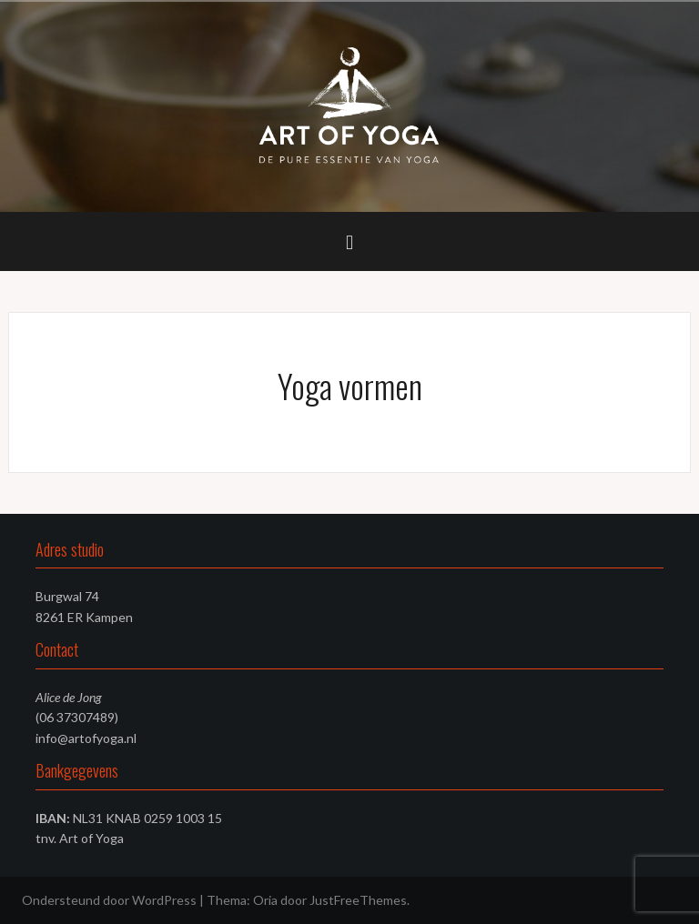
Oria (265, 900)
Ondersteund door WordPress (109, 900)
